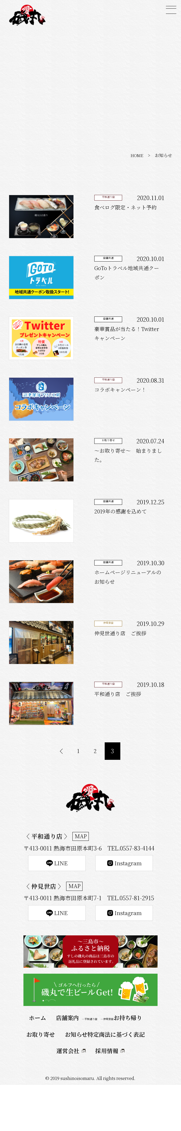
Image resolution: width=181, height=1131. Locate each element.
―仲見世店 (107, 1065)
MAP (81, 877)
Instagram (124, 904)
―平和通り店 (89, 1065)
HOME (136, 155)
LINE (57, 904)
